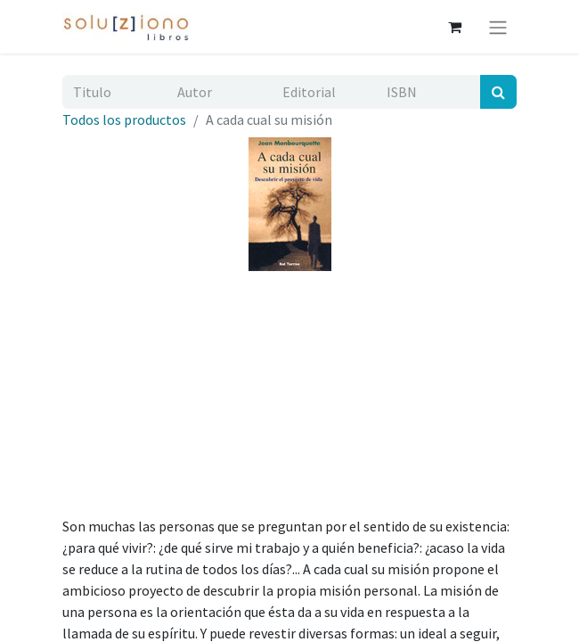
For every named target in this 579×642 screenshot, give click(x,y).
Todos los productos (124, 119)
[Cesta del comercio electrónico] (454, 27)
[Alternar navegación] (498, 26)
